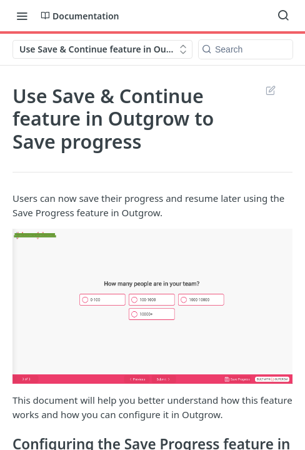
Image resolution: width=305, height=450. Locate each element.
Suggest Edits (270, 90)
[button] (152, 306)
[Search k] (245, 49)
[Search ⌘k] (283, 15)
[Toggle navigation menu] (21, 15)
